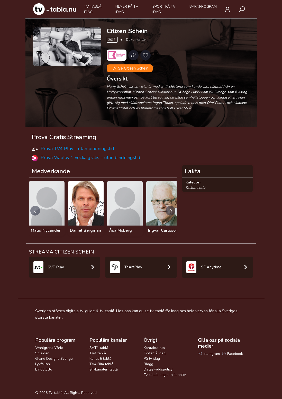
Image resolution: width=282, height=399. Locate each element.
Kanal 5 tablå (100, 358)
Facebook (232, 353)
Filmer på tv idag (126, 9)
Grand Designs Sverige (54, 358)
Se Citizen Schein (129, 68)
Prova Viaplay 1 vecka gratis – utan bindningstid (90, 157)
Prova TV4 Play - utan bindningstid (77, 148)
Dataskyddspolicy (158, 369)
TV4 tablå (97, 353)
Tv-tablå (55, 392)
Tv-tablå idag (92, 9)
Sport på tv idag (164, 9)
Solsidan (42, 353)
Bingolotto (43, 369)
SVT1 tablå (98, 347)
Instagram (209, 353)
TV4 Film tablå (101, 364)
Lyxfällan (42, 364)
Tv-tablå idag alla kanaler (165, 374)
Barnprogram (203, 6)
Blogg (148, 364)
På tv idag (152, 358)
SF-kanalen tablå (103, 369)
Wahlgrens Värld (49, 347)
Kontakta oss (154, 347)
